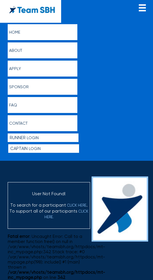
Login (24, 137)
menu (142, 7)
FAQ (13, 105)
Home (14, 32)
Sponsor (19, 87)
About (15, 50)
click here (76, 205)
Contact (18, 123)
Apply (15, 68)
